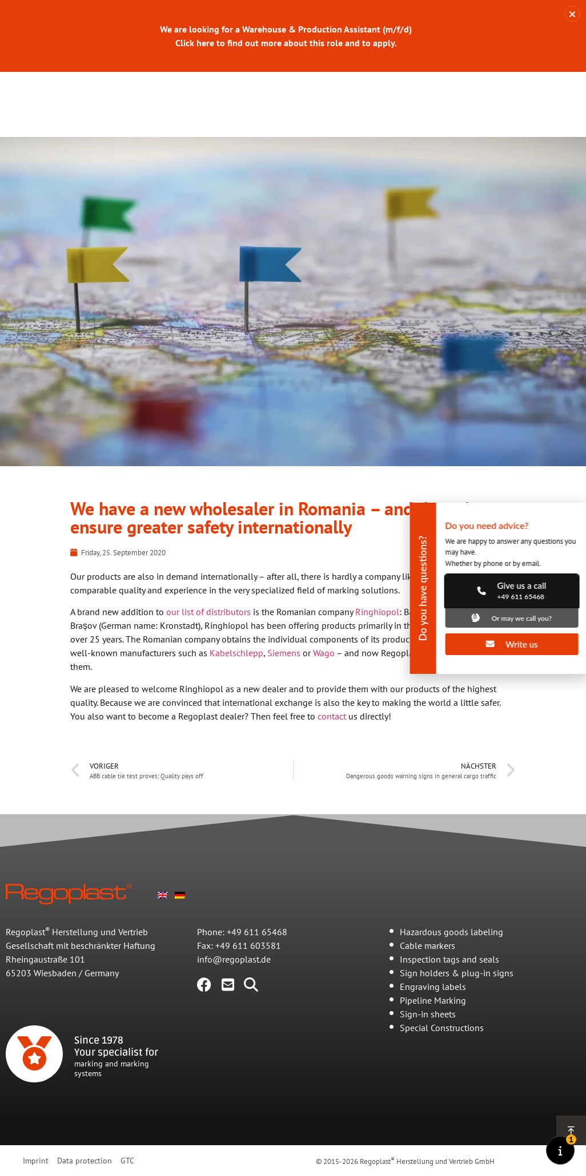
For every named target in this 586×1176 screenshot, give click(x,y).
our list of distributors (208, 631)
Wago (324, 672)
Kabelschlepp (236, 672)
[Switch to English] (162, 914)
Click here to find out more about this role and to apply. (286, 43)
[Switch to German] (179, 914)
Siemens (283, 672)
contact (332, 735)
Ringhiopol (377, 631)
